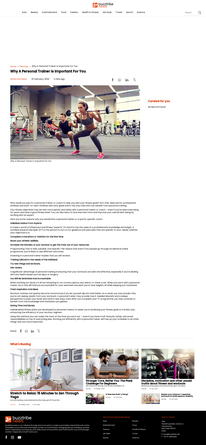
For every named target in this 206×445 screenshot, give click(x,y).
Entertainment (49, 12)
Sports (129, 12)
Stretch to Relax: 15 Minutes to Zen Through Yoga (44, 395)
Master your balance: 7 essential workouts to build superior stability (177, 395)
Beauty (34, 12)
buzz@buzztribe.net (171, 434)
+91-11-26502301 (170, 437)
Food (63, 12)
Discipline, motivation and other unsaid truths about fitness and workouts (166, 382)
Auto (24, 12)
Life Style (107, 12)
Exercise (24, 66)
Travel (119, 12)
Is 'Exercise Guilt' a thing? (117, 394)
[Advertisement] (89, 39)
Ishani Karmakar (18, 79)
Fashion (74, 12)
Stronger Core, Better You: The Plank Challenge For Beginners (109, 382)
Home (13, 66)
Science (141, 12)
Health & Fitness (90, 12)
